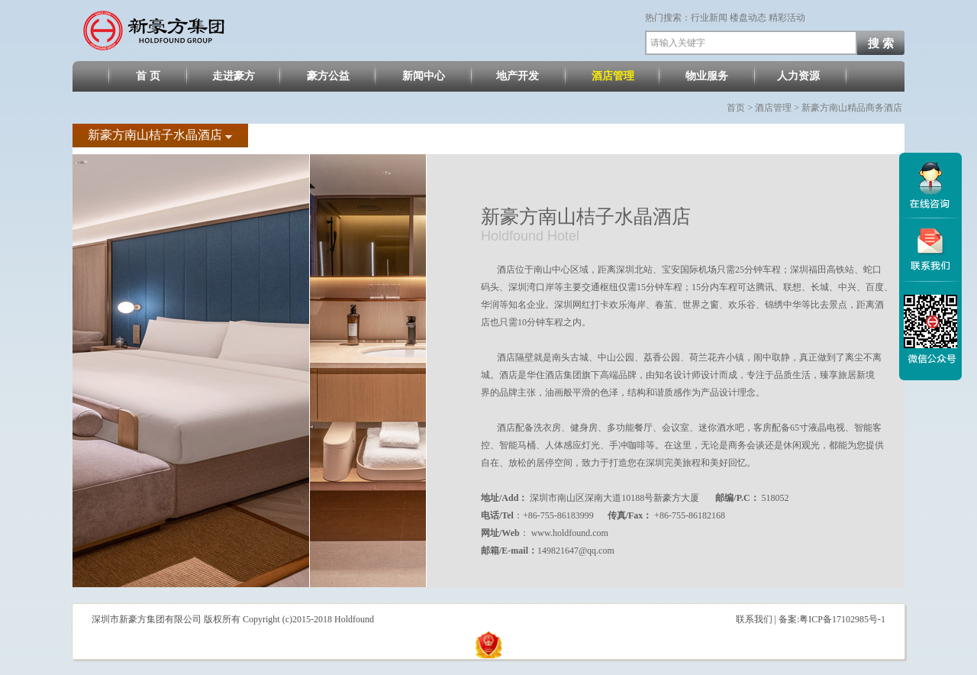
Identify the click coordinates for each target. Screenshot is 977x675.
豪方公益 (328, 76)
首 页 (148, 76)
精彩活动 (787, 17)
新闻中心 (423, 76)
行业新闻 (709, 17)
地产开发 (517, 76)
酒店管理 (613, 76)
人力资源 (798, 76)
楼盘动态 (748, 17)
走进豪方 (233, 76)
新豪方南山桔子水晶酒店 (156, 134)
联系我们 (754, 619)
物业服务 (706, 76)
